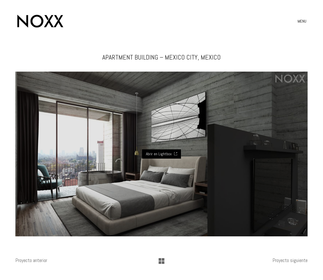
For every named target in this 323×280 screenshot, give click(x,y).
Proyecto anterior (31, 260)
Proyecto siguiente (290, 260)
